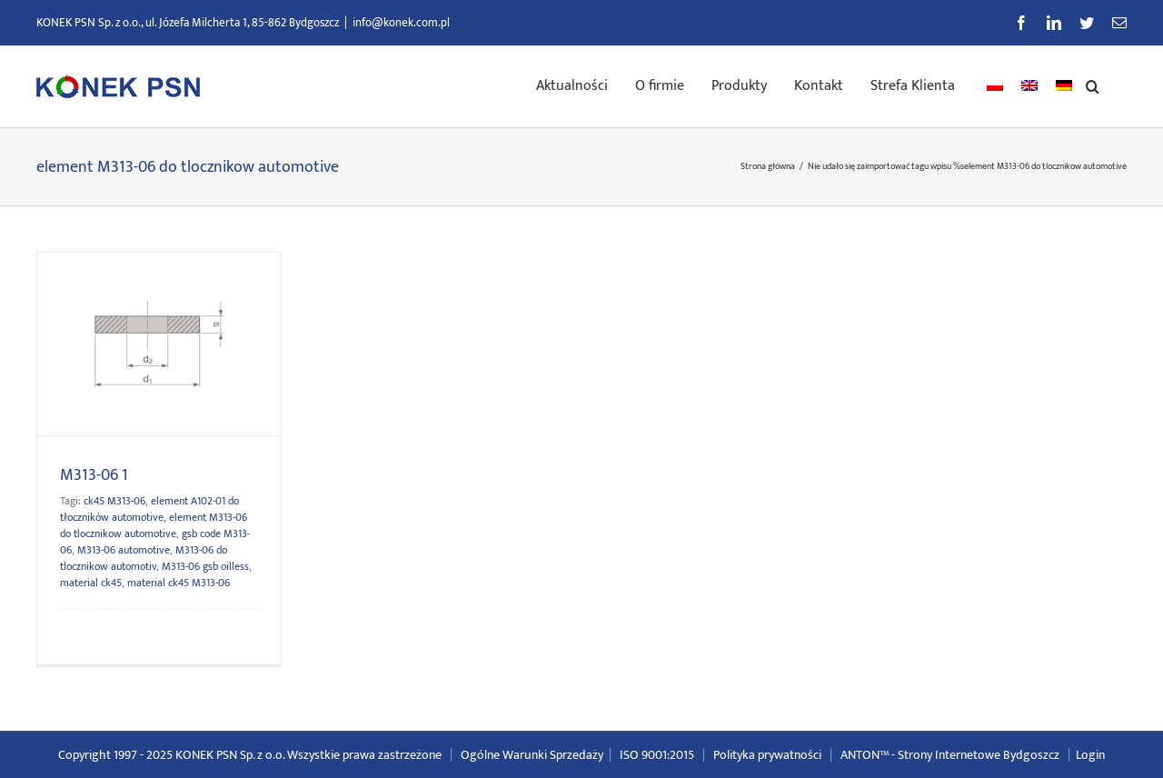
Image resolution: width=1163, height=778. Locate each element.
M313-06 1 (94, 475)
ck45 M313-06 (114, 501)
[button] (1092, 84)
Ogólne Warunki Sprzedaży (532, 754)
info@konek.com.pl (401, 23)
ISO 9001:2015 (657, 754)
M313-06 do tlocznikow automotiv (143, 558)
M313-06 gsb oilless (205, 566)
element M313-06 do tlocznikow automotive (153, 525)
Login (1090, 754)
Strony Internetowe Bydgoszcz (978, 754)
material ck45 (91, 583)
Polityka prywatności (767, 754)
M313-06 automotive (123, 550)
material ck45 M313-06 (178, 583)
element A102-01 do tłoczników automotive (149, 509)
